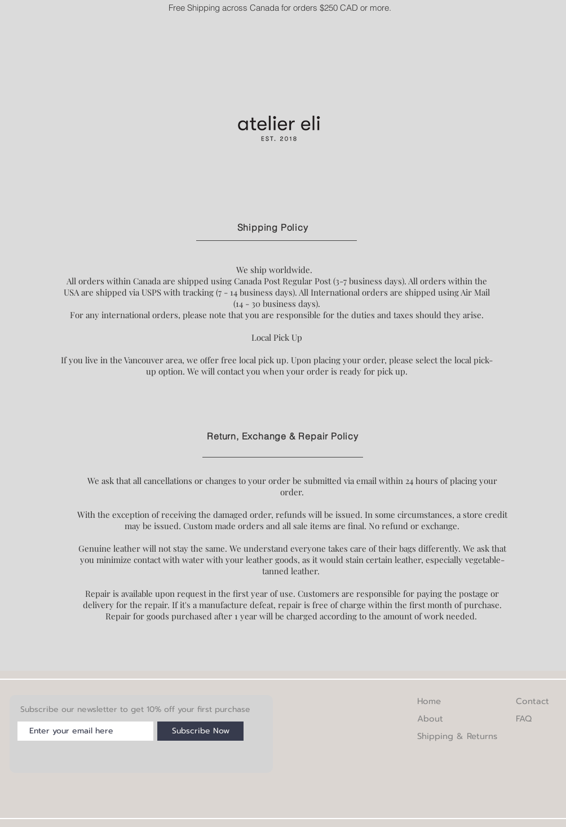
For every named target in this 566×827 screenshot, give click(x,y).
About (430, 718)
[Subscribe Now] (200, 731)
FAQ (524, 718)
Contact (532, 701)
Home (429, 701)
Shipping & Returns (457, 736)
